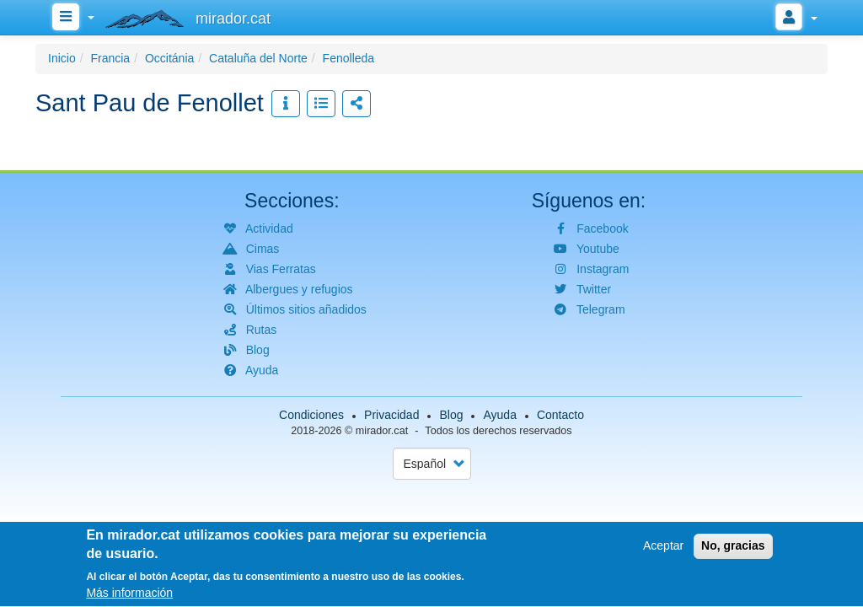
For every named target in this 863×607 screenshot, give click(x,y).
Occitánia (169, 58)
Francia (110, 58)
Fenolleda (349, 58)
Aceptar (663, 551)
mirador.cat (382, 431)
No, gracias (732, 551)
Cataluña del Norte (258, 58)
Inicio (62, 58)
